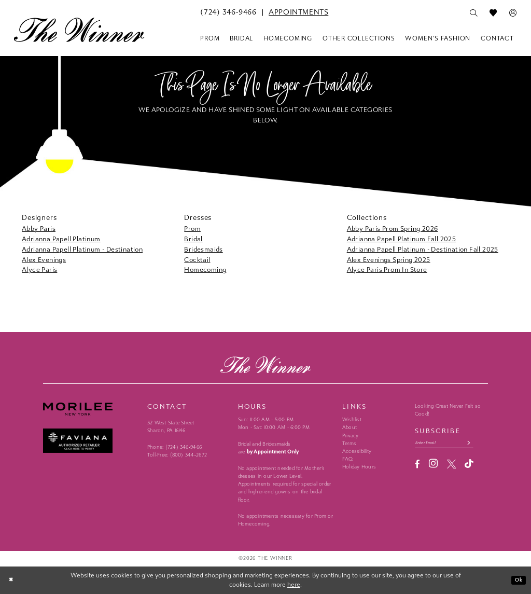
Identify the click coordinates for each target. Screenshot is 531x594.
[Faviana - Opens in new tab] (91, 441)
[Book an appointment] (298, 12)
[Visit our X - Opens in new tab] (451, 466)
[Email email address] (451, 444)
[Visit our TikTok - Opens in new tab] (469, 466)
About (349, 427)
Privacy (350, 436)
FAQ (347, 459)
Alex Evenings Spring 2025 (388, 260)
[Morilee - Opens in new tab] (91, 409)
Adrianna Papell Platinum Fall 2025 (401, 239)
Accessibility (356, 451)
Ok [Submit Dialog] (517, 580)
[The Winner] (79, 30)
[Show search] (473, 13)
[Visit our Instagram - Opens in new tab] (433, 466)
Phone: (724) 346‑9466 (174, 447)
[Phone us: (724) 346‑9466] (228, 12)
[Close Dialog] (12, 580)
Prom (192, 228)
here (293, 584)
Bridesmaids (203, 249)
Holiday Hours (359, 467)
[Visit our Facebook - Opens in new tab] (417, 466)
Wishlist (351, 420)
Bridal (193, 239)
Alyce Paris (39, 269)
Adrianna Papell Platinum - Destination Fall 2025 (422, 249)
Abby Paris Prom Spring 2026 (392, 228)
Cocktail (197, 260)
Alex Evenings (44, 260)
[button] (513, 13)
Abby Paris (38, 228)
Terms (349, 443)
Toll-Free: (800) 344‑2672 (177, 455)
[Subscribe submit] (482, 444)
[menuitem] (228, 12)
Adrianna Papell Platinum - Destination (82, 249)
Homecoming (205, 269)
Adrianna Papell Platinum (61, 239)
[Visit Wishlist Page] (493, 13)
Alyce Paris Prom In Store (387, 269)
